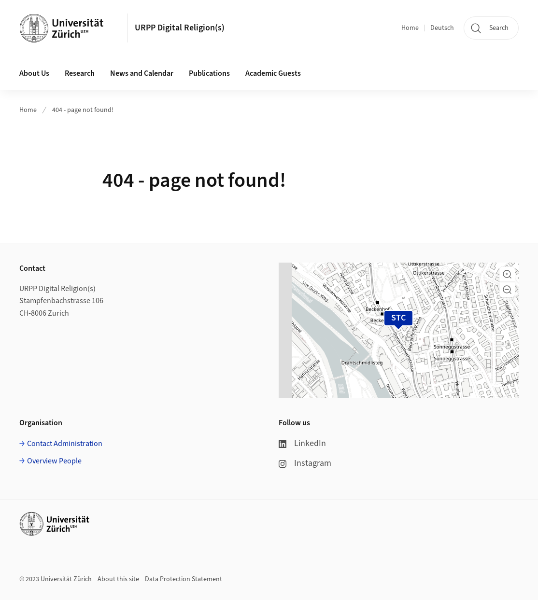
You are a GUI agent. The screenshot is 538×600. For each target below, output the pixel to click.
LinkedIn (302, 443)
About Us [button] (34, 73)
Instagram (305, 463)
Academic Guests (273, 73)
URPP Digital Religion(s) (180, 28)
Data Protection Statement (183, 579)
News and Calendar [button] (141, 73)
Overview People (54, 461)
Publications (209, 73)
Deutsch (442, 28)
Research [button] (80, 73)
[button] (507, 274)
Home (410, 28)
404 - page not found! (82, 110)
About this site (118, 579)
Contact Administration (64, 443)
